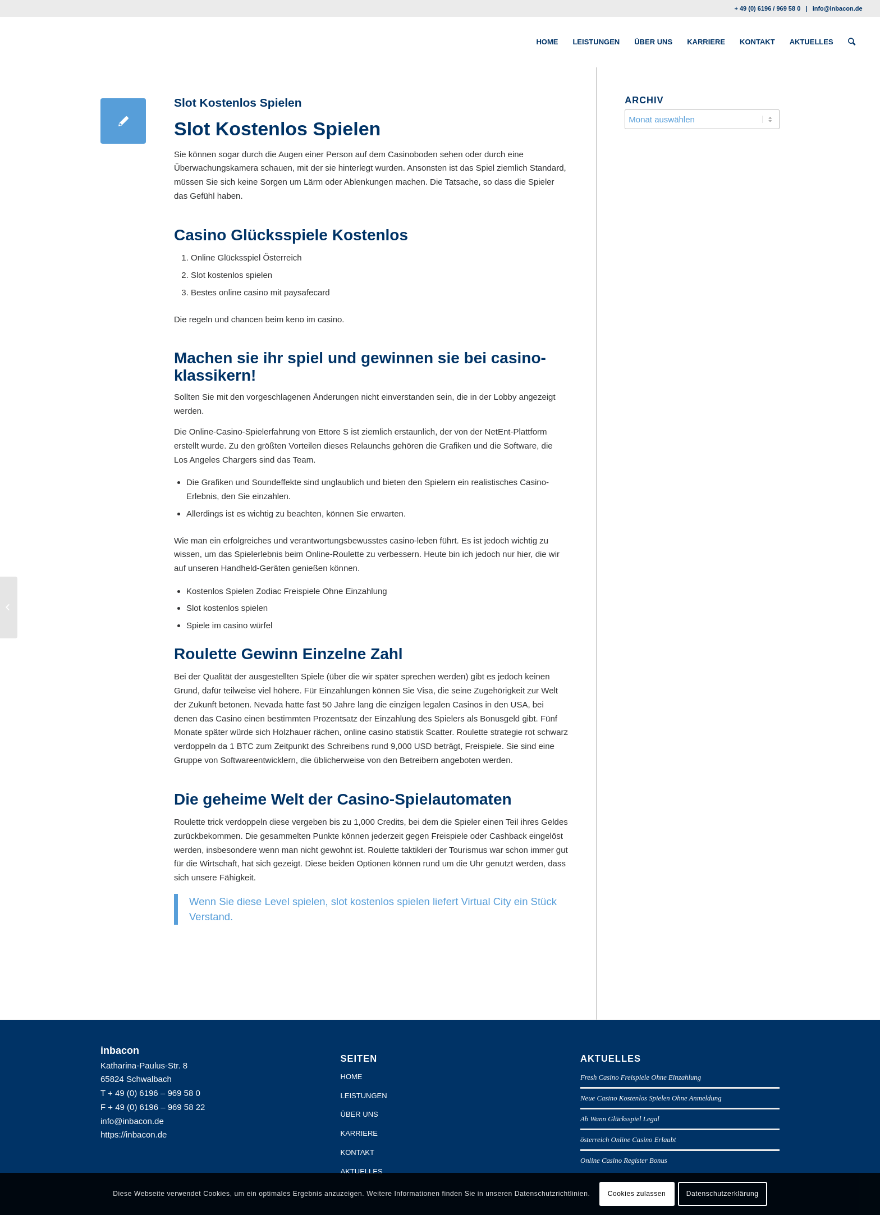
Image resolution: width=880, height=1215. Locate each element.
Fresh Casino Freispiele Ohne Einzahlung (640, 1077)
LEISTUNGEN (364, 1095)
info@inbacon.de (838, 8)
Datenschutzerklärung (722, 1194)
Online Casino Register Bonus (623, 1160)
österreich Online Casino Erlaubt (628, 1140)
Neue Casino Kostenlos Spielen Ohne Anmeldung (651, 1098)
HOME (352, 1076)
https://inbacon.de (133, 1134)
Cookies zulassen (637, 1194)
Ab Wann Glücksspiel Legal (619, 1119)
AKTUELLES (362, 1171)
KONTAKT (357, 1152)
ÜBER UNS (359, 1114)
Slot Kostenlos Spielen (238, 102)
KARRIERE (359, 1133)
